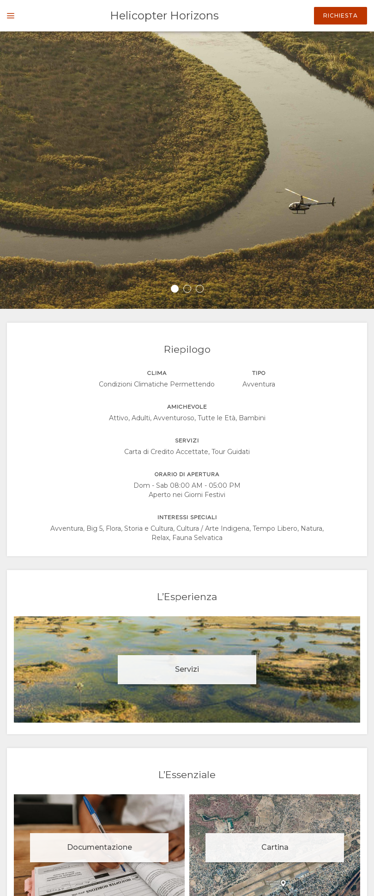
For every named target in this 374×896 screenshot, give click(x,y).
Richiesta (340, 15)
